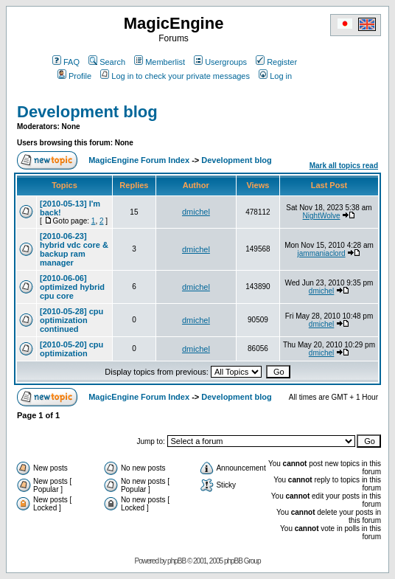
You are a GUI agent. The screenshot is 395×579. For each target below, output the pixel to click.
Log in (275, 76)
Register (276, 62)
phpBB (176, 561)
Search (106, 62)
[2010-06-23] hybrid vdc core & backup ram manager (74, 249)
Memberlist (159, 62)
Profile (74, 76)
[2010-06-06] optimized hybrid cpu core (72, 287)
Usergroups (220, 62)
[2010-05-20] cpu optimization (71, 349)
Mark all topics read (344, 166)
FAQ (66, 62)
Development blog (87, 112)
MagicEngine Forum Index (138, 160)
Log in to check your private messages (175, 76)
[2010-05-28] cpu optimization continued (71, 320)
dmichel (196, 211)
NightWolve (321, 216)
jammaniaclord (322, 253)
